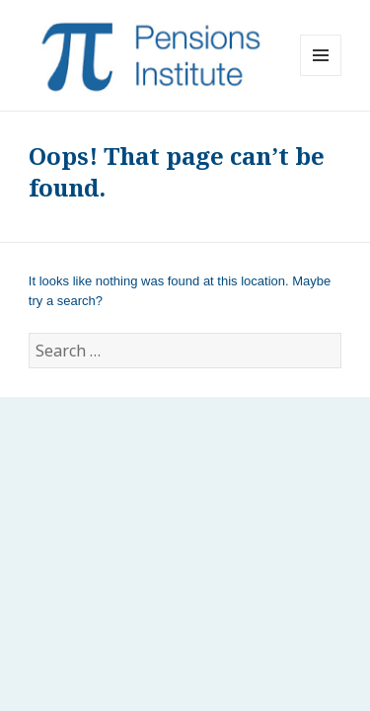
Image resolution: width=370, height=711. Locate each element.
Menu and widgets (321, 75)
